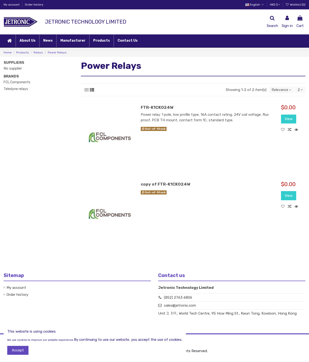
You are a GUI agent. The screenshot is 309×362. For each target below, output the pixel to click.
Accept (18, 350)
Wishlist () (295, 4)
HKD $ (275, 4)
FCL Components (17, 82)
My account (12, 4)
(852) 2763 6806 (178, 298)
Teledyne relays (16, 89)
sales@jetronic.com (180, 306)
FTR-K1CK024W (157, 107)
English (254, 4)
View (289, 119)
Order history (34, 4)
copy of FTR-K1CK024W (165, 184)
